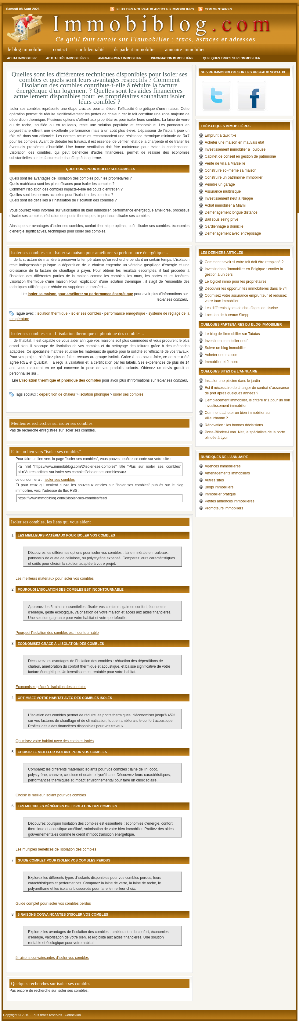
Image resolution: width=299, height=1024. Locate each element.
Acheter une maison (221, 355)
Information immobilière (172, 58)
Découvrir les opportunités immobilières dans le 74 (246, 288)
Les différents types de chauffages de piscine (241, 308)
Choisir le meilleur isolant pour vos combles (51, 795)
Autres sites (214, 480)
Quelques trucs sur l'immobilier (232, 58)
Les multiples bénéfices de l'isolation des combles (56, 849)
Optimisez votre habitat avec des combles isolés (55, 741)
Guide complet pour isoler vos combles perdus (53, 903)
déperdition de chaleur (57, 394)
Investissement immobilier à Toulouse (235, 149)
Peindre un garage (220, 184)
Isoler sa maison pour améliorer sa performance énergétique (80, 294)
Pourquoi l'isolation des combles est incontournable (57, 633)
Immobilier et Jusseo (221, 362)
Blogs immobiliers (219, 487)
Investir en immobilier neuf (226, 341)
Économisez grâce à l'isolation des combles (51, 687)
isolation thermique (52, 313)
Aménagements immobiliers (227, 473)
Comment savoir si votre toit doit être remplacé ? (244, 262)
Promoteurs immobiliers (224, 508)
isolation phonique (94, 394)
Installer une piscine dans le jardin (232, 381)
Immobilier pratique (220, 494)
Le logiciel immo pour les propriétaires (235, 281)
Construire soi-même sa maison (230, 170)
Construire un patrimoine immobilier (233, 177)
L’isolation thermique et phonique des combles (60, 380)
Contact (60, 49)
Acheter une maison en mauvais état (234, 142)
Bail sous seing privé (221, 219)
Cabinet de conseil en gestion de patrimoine (240, 156)
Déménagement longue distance (231, 212)
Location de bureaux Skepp (227, 315)
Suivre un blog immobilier (225, 348)
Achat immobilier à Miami (225, 205)
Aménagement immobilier (119, 58)
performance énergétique (124, 313)
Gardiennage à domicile (224, 226)
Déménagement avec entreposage (233, 233)
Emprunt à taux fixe (220, 135)
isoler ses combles (86, 313)
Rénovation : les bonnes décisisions (234, 425)
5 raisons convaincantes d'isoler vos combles (52, 958)
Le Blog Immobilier (26, 49)
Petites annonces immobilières (229, 501)
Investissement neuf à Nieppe (229, 198)
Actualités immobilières (67, 58)
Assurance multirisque (223, 191)
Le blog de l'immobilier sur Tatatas (232, 334)
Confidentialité (90, 49)
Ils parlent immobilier (135, 49)
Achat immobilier (22, 58)
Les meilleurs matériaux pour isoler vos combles (55, 578)
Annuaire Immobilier (185, 49)
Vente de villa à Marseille (225, 163)
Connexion (73, 1015)
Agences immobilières (222, 466)
